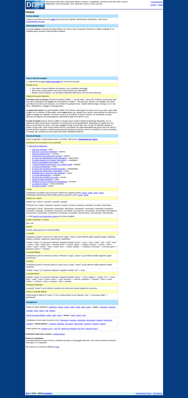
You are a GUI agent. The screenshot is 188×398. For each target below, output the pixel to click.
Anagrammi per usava (87, 139)
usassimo (53, 307)
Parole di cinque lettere (35, 315)
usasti (66, 307)
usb (46, 311)
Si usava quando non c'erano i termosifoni (49, 160)
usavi (95, 193)
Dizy (28, 393)
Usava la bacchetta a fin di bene (45, 162)
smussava (108, 320)
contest (153, 5)
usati (83, 307)
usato (88, 307)
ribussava (82, 320)
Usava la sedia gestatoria (42, 179)
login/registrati (156, 2)
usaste (60, 307)
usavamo (103, 307)
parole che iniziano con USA (73, 329)
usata (90, 193)
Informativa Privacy (144, 393)
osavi (80, 195)
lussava (99, 320)
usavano (111, 307)
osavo (86, 195)
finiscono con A (92, 329)
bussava (73, 320)
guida (160, 5)
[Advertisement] (141, 53)
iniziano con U (47, 329)
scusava (95, 324)
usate (78, 307)
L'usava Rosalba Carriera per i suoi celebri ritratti (52, 164)
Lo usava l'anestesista (41, 167)
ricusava (87, 324)
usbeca (52, 311)
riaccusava (78, 324)
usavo (101, 193)
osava (84, 193)
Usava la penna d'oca (41, 154)
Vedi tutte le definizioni (38, 146)
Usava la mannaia (39, 149)
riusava (103, 324)
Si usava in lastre (39, 186)
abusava (60, 324)
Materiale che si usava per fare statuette (48, 173)
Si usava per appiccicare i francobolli (47, 171)
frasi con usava (53, 81)
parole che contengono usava (45, 216)
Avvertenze (157, 393)
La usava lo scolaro (40, 184)
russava (29, 324)
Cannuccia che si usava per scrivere (47, 156)
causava (52, 324)
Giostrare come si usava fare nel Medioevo (49, 182)
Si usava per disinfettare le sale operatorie (49, 158)
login (57, 347)
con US (57, 329)
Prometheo (47, 393)
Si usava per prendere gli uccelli (45, 177)
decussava (91, 320)
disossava (64, 320)
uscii (84, 315)
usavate (29, 311)
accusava (69, 324)
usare (53, 19)
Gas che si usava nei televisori (44, 152)
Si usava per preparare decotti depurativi (48, 169)
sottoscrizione (59, 334)
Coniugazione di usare (35, 21)
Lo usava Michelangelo (41, 175)
